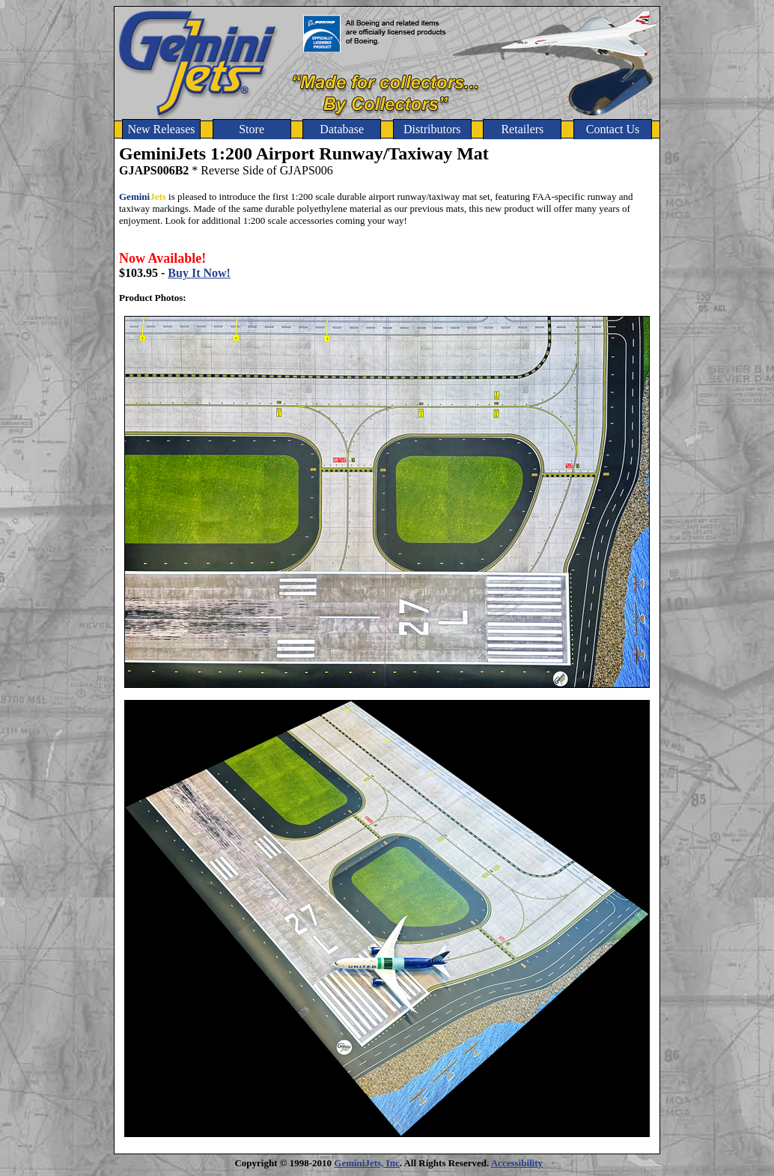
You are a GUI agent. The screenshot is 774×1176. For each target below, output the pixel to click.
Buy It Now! (199, 272)
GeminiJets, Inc (366, 1163)
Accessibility (517, 1163)
